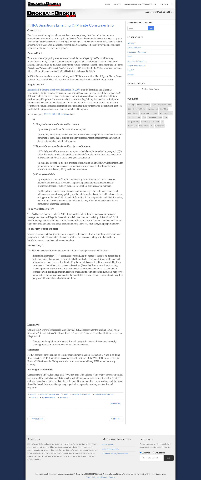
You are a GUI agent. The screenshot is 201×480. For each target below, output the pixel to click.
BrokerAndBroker (139, 109)
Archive (117, 4)
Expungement (153, 109)
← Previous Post (36, 419)
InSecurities (152, 117)
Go (168, 458)
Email (66, 394)
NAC (157, 122)
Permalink (115, 403)
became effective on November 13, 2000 (53, 89)
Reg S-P (33, 394)
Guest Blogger (133, 113)
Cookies (112, 477)
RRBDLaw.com (107, 445)
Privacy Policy (91, 477)
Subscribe (145, 453)
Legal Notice (102, 477)
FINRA (154, 105)
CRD (144, 117)
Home (107, 4)
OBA (155, 113)
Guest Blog (164, 109)
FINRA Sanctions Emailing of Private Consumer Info (70, 25)
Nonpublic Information (49, 394)
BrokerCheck (144, 126)
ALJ (162, 122)
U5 (171, 113)
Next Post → (116, 419)
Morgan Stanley (133, 122)
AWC (169, 105)
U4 (153, 122)
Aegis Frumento (146, 113)
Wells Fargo (163, 113)
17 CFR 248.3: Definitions (56, 114)
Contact (164, 4)
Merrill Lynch (132, 126)
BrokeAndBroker (48, 397)
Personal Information (81, 394)
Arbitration (162, 105)
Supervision (159, 126)
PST (152, 126)
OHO (160, 117)
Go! (150, 28)
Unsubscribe (159, 453)
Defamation (145, 122)
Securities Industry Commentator (140, 4)
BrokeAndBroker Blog (110, 449)
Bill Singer (64, 397)
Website (35, 397)
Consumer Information (104, 394)
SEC (129, 109)
